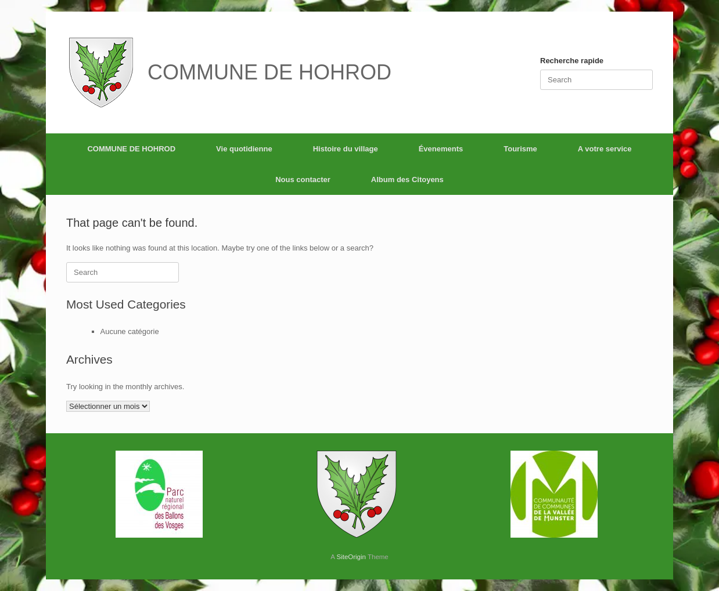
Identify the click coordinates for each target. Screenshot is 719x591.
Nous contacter (302, 179)
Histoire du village (345, 148)
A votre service (605, 148)
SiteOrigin (351, 556)
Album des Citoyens (407, 179)
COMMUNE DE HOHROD (131, 148)
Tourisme (520, 148)
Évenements (441, 148)
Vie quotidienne (244, 148)
